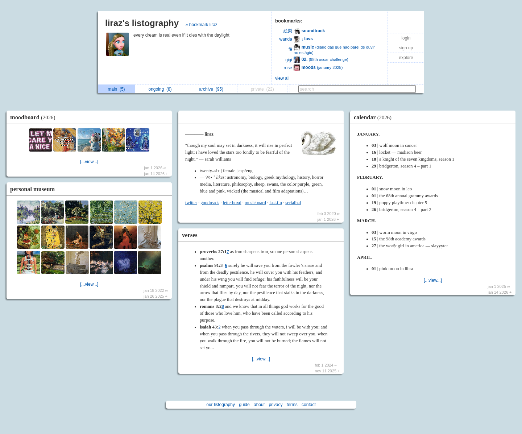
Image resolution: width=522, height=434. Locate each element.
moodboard (34, 117)
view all (282, 78)
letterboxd (232, 202)
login (405, 38)
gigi (288, 59)
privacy (275, 404)
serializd (293, 202)
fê (290, 49)
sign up (406, 47)
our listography (220, 404)
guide (244, 404)
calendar (374, 117)
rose (288, 67)
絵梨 (287, 30)
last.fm (275, 202)
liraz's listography (142, 23)
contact (309, 404)
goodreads (209, 202)
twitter (191, 202)
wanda (285, 39)
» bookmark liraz (202, 24)
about (259, 404)
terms (292, 404)
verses (190, 235)
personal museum (32, 189)
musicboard (255, 202)
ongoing (160, 89)
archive (211, 89)
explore (406, 57)
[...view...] (89, 161)
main (116, 89)
